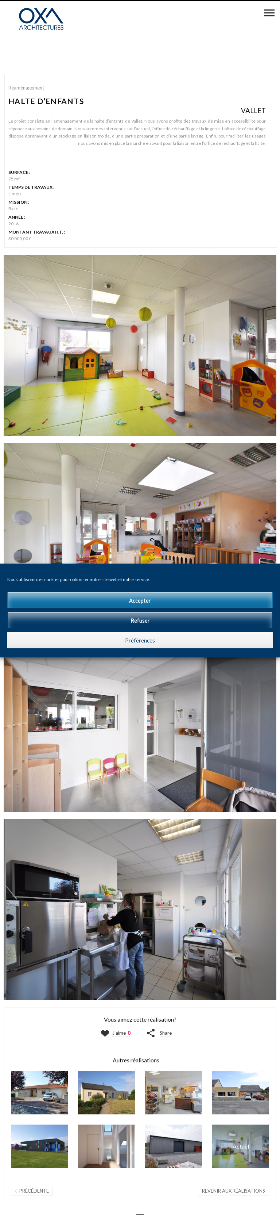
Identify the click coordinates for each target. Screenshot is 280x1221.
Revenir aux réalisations (233, 1191)
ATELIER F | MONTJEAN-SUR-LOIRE (173, 1146)
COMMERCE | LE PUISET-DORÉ (173, 1092)
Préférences (140, 640)
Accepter (140, 600)
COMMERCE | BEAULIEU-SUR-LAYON (240, 1092)
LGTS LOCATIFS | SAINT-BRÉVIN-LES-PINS (106, 1146)
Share (166, 1033)
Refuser (140, 620)
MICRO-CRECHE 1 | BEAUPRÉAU (39, 1146)
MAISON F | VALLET (39, 1092)
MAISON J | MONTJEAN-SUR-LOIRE (106, 1092)
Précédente (34, 1191)
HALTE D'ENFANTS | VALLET (240, 1146)
